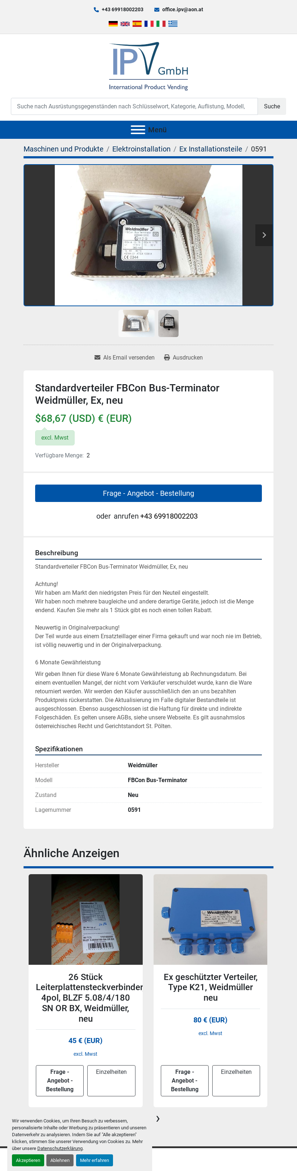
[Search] (134, 106)
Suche (272, 106)
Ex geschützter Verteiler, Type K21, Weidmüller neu (211, 987)
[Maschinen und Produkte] (64, 149)
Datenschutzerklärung (60, 1148)
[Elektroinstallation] (141, 149)
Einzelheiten (111, 1071)
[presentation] (158, 1118)
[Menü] (138, 130)
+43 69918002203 (122, 9)
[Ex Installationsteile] (210, 149)
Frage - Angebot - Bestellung (148, 493)
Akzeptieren (28, 1160)
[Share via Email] (124, 358)
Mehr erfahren (94, 1160)
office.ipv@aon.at (182, 9)
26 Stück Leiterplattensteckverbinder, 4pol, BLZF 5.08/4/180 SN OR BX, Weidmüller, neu (90, 998)
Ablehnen (60, 1160)
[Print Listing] (183, 358)
